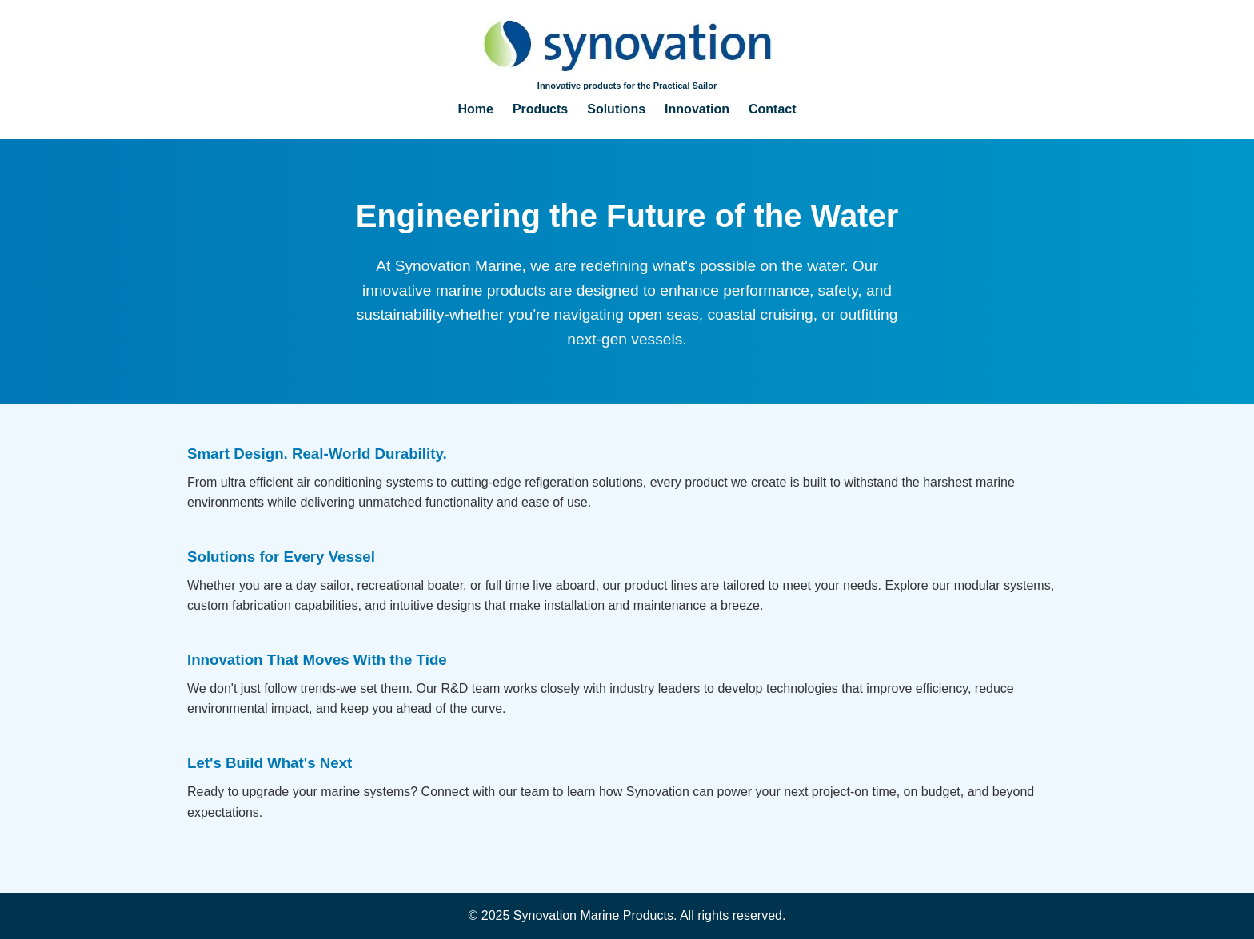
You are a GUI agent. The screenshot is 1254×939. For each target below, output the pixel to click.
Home (475, 109)
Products (540, 109)
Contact (773, 109)
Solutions (616, 109)
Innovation (697, 109)
